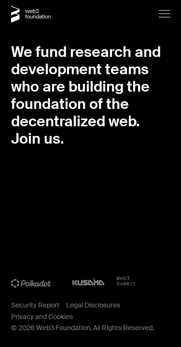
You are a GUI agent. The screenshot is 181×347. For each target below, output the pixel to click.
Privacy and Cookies (42, 316)
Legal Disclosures (93, 305)
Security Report (35, 305)
